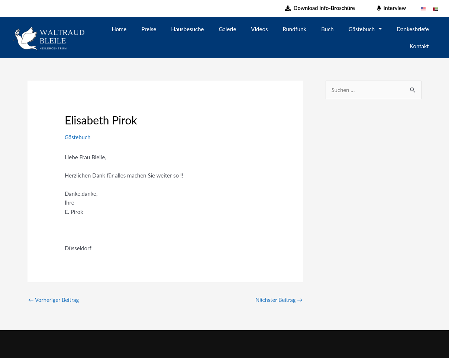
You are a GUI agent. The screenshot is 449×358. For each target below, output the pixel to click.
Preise (148, 29)
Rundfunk (294, 29)
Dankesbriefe (413, 29)
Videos (259, 29)
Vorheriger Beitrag (54, 299)
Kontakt (419, 46)
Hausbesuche (187, 29)
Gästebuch (365, 28)
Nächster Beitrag (279, 299)
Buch (327, 29)
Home (119, 29)
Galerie (227, 29)
